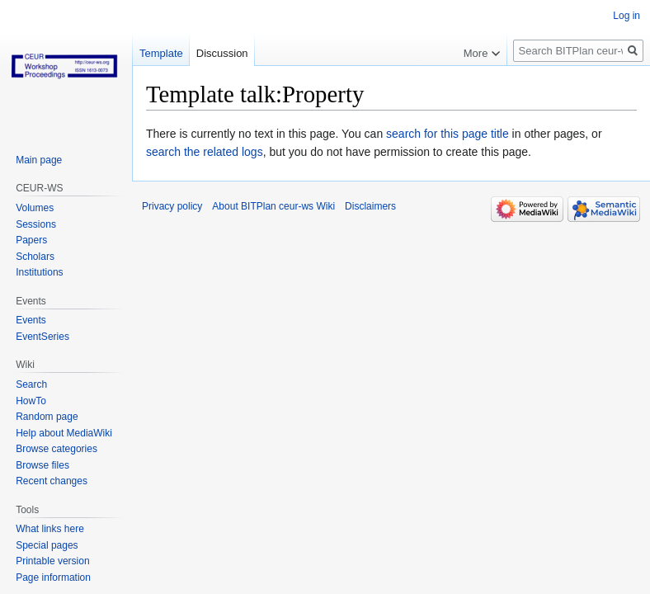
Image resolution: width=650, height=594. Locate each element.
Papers (31, 240)
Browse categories (56, 449)
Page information (53, 577)
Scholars (35, 256)
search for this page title (447, 133)
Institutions (39, 272)
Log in (626, 15)
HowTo (31, 401)
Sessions (36, 224)
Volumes (35, 208)
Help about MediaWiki (64, 433)
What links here (50, 529)
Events (31, 320)
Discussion (222, 53)
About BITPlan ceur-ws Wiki (273, 206)
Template (161, 53)
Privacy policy (172, 206)
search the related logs (204, 151)
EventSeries (42, 336)
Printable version (52, 561)
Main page (39, 160)
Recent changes (51, 481)
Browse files (42, 465)
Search (31, 384)
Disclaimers (370, 206)
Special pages (47, 545)
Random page (47, 416)
